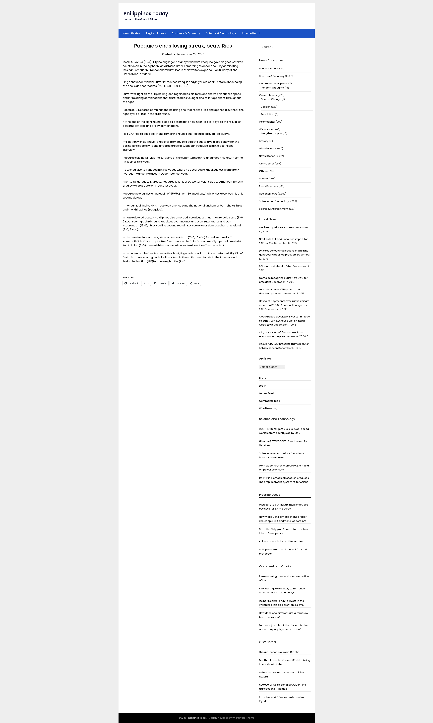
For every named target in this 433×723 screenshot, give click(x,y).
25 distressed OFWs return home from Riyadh (282, 699)
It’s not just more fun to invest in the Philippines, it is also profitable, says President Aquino (281, 603)
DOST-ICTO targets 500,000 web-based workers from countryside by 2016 (284, 431)
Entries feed (266, 393)
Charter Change (271, 99)
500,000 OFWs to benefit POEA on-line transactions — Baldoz (282, 686)
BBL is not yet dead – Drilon (275, 266)
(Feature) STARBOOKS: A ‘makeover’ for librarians (283, 443)
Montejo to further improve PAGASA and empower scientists (284, 467)
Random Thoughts (272, 87)
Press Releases (268, 186)
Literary (263, 141)
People (263, 178)
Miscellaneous (267, 148)
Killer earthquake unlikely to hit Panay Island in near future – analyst (282, 590)
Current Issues (268, 95)
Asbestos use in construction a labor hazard (282, 674)
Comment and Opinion (273, 83)
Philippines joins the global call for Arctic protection (283, 551)
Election (265, 106)
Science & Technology (221, 33)
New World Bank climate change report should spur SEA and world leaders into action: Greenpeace (283, 519)
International (251, 33)
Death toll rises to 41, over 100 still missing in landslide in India (284, 662)
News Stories (131, 33)
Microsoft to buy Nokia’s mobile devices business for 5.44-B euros (283, 506)
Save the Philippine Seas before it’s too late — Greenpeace (283, 531)
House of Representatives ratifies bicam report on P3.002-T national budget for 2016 (284, 305)
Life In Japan (266, 129)
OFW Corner (266, 163)
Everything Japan (271, 133)
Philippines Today (146, 13)
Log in (262, 385)
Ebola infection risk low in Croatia (279, 652)
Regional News (156, 33)
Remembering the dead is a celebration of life (284, 578)
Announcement (268, 68)
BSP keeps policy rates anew (276, 227)
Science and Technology (274, 201)
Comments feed (269, 401)
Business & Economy (186, 33)
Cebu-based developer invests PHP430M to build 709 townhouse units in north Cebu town (284, 320)
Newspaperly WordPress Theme (236, 718)
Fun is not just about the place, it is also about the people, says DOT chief (283, 627)
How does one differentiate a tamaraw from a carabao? (283, 615)
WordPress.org (268, 408)
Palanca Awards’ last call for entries (281, 541)
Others (263, 171)
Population (267, 114)
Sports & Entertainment (273, 208)
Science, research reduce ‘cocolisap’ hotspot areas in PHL (281, 455)
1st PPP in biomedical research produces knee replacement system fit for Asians (284, 480)
